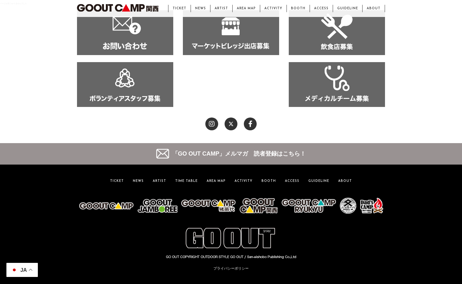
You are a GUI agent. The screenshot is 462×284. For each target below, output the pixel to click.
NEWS (200, 8)
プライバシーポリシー (231, 268)
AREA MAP (246, 8)
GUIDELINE (347, 8)
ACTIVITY (273, 8)
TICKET (179, 8)
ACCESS (321, 8)
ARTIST (221, 8)
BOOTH (298, 8)
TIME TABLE (186, 181)
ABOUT (374, 8)
